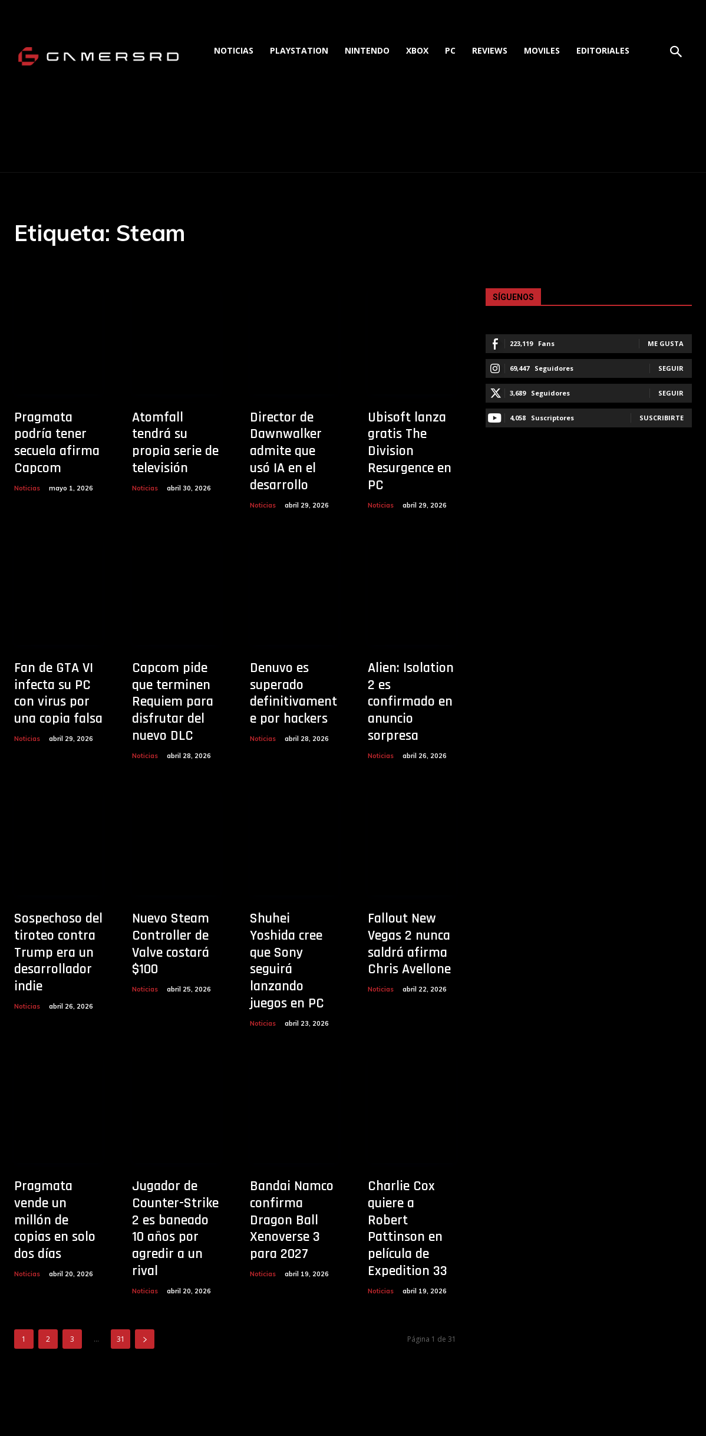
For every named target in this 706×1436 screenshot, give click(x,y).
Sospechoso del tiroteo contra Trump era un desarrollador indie (58, 952)
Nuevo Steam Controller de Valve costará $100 (170, 944)
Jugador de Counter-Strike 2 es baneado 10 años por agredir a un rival (175, 1228)
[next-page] (144, 1339)
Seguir (671, 368)
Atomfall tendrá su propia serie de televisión (175, 443)
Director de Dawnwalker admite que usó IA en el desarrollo (286, 451)
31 (121, 1339)
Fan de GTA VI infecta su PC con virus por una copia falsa (58, 693)
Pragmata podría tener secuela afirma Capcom (57, 443)
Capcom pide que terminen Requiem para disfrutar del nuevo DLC (172, 702)
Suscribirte (661, 417)
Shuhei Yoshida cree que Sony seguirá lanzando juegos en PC (287, 961)
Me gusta (666, 343)
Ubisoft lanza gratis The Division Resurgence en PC (409, 451)
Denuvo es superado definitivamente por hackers (293, 693)
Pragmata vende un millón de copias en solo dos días (54, 1220)
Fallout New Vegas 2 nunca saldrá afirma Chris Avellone (409, 944)
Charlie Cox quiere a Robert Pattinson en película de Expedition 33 (407, 1228)
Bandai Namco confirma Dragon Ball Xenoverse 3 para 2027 (292, 1220)
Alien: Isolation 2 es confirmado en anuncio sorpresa (411, 702)
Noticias (27, 488)
